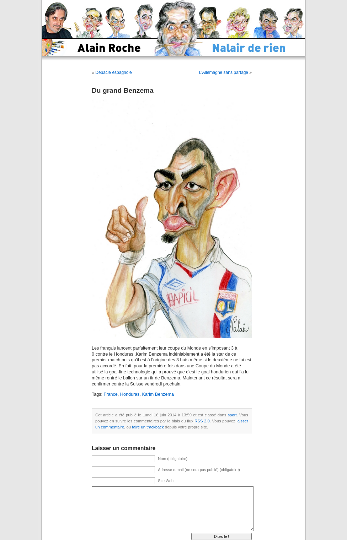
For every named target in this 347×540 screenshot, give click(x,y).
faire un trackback (148, 427)
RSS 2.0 (202, 421)
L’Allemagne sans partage (223, 72)
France (111, 394)
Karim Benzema (158, 394)
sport (232, 415)
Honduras (130, 394)
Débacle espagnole (113, 72)
